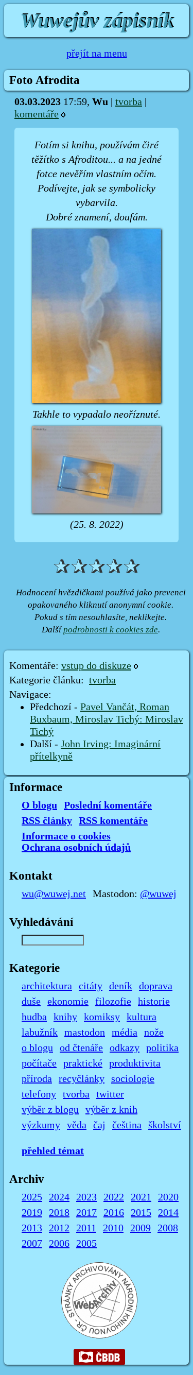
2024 (59, 1197)
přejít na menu (96, 53)
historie (154, 1001)
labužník (40, 1032)
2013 (32, 1228)
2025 (32, 1197)
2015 (141, 1212)
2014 (168, 1212)
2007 (32, 1243)
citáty (90, 986)
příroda (37, 1079)
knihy (65, 1017)
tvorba (128, 102)
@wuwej (158, 894)
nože (154, 1032)
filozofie (113, 1001)
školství (164, 1125)
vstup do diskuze (96, 666)
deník (120, 986)
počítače (39, 1063)
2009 (140, 1228)
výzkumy (41, 1125)
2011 (86, 1228)
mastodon (84, 1032)
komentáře (36, 114)
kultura (141, 1017)
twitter (110, 1094)
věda (76, 1125)
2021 (141, 1197)
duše (31, 1001)
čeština (127, 1125)
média (124, 1032)
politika (162, 1048)
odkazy (124, 1048)
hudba (34, 1017)
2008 (167, 1228)
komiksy (102, 1017)
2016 (113, 1212)
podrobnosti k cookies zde (110, 629)
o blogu (37, 1048)
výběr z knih (111, 1109)
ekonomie (68, 1001)
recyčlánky (81, 1079)
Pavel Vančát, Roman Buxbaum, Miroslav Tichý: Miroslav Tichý (106, 719)
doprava (155, 986)
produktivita (135, 1063)
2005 (86, 1243)
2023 (86, 1197)
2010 (113, 1228)
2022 (113, 1197)
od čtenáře (81, 1048)
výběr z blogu (50, 1109)
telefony (39, 1094)
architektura (47, 986)
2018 (59, 1212)
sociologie (132, 1079)
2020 (168, 1197)
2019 (32, 1212)
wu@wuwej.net (54, 894)
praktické (82, 1063)
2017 (86, 1212)
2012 (59, 1228)
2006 (59, 1243)
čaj (99, 1125)
